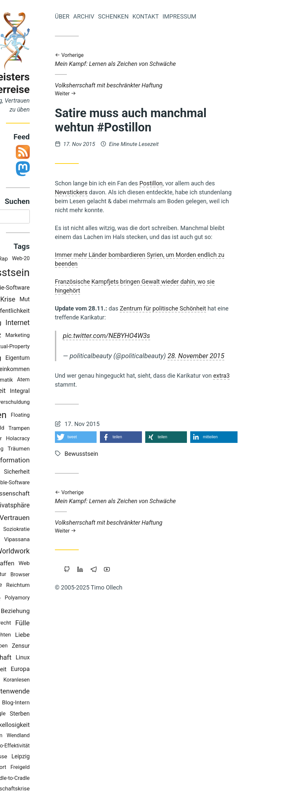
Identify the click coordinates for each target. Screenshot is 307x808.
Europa (83, 670)
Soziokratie (79, 530)
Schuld (59, 429)
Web (87, 564)
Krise (70, 300)
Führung (56, 450)
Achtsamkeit (35, 768)
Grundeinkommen (70, 370)
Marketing (80, 336)
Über (125, 16)
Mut (87, 300)
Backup (54, 541)
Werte (38, 336)
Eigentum (80, 359)
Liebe (85, 636)
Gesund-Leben (53, 647)
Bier (37, 450)
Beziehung (78, 612)
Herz (57, 336)
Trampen (82, 429)
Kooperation (42, 612)
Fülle (85, 624)
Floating (83, 416)
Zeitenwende (73, 692)
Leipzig (83, 757)
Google (59, 715)
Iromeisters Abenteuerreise (57, 83)
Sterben (83, 715)
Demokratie (41, 599)
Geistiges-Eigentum (42, 737)
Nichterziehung (43, 530)
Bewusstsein (63, 274)
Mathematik (62, 381)
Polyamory (80, 599)
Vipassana (80, 541)
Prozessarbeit (48, 392)
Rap (66, 260)
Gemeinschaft (53, 659)
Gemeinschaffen (54, 564)
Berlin (36, 370)
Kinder (36, 380)
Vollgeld (49, 300)
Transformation (69, 461)
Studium (30, 586)
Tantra (30, 624)
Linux (85, 658)
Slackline (54, 586)
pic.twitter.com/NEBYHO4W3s (169, 336)
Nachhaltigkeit (50, 670)
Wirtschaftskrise (72, 789)
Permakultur (54, 575)
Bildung (36, 483)
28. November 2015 (259, 356)
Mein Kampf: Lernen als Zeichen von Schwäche (209, 59)
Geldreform (35, 495)
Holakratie (40, 506)
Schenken (176, 16)
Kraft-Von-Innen (40, 704)
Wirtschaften (43, 416)
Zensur (84, 647)
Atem (86, 381)
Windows (31, 440)
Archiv (146, 16)
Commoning (47, 324)
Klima (43, 779)
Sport (62, 768)
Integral (83, 392)
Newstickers (134, 192)
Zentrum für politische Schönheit (226, 308)
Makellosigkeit (73, 726)
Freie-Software (73, 288)
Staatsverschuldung (69, 403)
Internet (80, 324)
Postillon (214, 183)
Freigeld (83, 768)
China (34, 541)
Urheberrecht (58, 624)
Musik (27, 757)
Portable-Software (71, 484)
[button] (139, 437)
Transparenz (32, 288)
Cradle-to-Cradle (73, 779)
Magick (26, 575)
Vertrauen (78, 519)
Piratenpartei (37, 312)
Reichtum (81, 586)
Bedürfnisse (54, 757)
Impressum (242, 16)
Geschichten (59, 636)
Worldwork (76, 552)
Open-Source (45, 473)
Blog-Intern (79, 703)
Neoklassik (33, 429)
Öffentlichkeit (75, 312)
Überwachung (43, 359)
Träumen (81, 450)
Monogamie (38, 747)
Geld (51, 518)
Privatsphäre (75, 506)
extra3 (284, 375)
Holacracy (81, 440)
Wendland (81, 737)
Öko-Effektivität (75, 746)
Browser (83, 575)
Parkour (55, 440)
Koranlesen (79, 681)
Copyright (50, 681)
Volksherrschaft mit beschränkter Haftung (209, 89)
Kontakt (208, 16)
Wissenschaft (74, 495)
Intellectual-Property (68, 348)
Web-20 (84, 260)
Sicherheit (80, 473)
